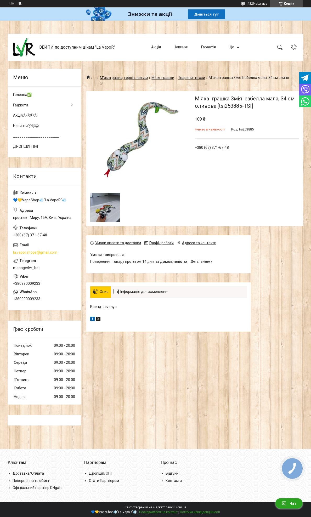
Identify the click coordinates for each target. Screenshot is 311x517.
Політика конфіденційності (200, 512)
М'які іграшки (162, 78)
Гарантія (208, 47)
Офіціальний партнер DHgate (38, 488)
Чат (289, 503)
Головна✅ (22, 95)
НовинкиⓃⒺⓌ (26, 126)
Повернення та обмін (31, 481)
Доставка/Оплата (28, 473)
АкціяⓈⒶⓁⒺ (25, 115)
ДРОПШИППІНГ (26, 146)
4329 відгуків (257, 3)
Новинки (181, 47)
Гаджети (20, 105)
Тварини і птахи (191, 78)
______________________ (36, 136)
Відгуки (172, 473)
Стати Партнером (104, 481)
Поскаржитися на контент (158, 512)
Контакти (174, 481)
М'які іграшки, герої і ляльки (124, 78)
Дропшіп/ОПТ (101, 473)
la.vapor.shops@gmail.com (35, 252)
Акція (156, 47)
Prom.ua (180, 507)
